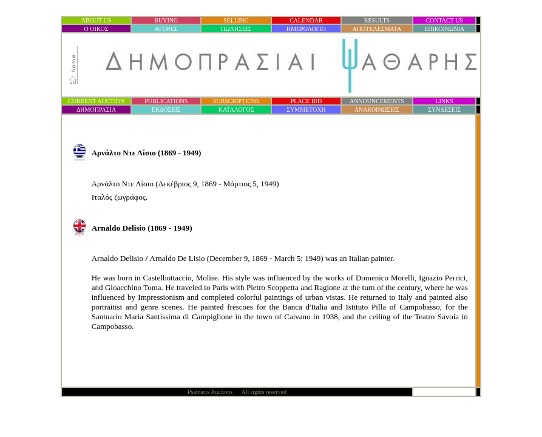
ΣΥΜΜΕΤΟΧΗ (306, 109)
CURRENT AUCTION (96, 101)
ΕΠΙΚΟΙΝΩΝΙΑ (444, 28)
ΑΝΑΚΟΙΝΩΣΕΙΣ (376, 109)
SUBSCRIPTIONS (236, 101)
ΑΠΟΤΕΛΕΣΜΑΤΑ (377, 28)
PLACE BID (306, 101)
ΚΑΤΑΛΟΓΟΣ (236, 109)
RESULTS (377, 20)
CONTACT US (444, 20)
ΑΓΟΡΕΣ (166, 28)
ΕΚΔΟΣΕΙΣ (166, 109)
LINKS (444, 101)
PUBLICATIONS (166, 101)
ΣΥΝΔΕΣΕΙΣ (444, 109)
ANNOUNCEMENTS (377, 101)
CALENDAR (306, 20)
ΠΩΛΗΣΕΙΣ (236, 28)
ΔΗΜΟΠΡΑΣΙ (96, 109)
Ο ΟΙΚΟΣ (96, 28)
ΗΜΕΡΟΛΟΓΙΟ (306, 28)
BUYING (166, 20)
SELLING (236, 20)
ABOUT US (96, 20)
